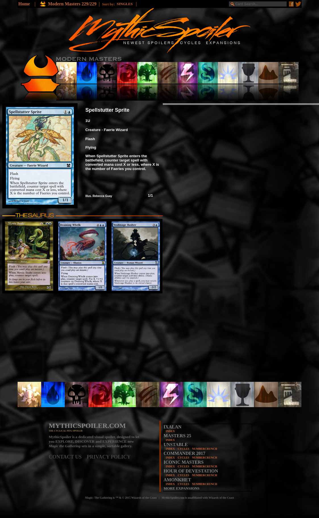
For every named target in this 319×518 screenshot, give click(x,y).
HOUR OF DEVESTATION (191, 471)
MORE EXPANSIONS (182, 488)
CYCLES (183, 448)
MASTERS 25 (177, 435)
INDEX (170, 431)
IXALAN (173, 426)
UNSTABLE (176, 444)
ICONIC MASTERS (184, 462)
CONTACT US (68, 457)
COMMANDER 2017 (184, 453)
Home (24, 3)
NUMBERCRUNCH (204, 448)
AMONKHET (177, 479)
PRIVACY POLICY (109, 457)
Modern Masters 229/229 (72, 3)
